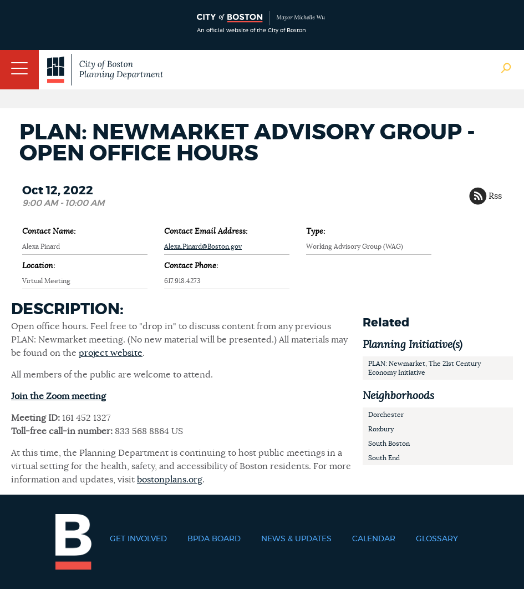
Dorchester (386, 414)
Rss (495, 196)
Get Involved (138, 539)
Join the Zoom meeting (58, 396)
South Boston (389, 443)
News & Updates (296, 539)
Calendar (373, 539)
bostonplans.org (169, 479)
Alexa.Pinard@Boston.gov (203, 246)
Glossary (437, 539)
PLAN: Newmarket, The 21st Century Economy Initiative (424, 368)
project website (111, 353)
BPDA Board (214, 539)
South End (384, 458)
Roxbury (381, 429)
